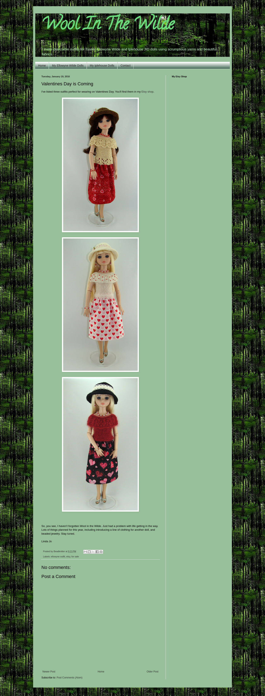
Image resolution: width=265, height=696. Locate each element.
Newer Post (48, 671)
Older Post (152, 671)
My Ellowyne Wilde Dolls (67, 65)
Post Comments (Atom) (69, 677)
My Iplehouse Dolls (102, 65)
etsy (68, 556)
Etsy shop (147, 91)
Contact (125, 65)
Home (42, 65)
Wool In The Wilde (107, 25)
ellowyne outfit (58, 556)
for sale (75, 556)
